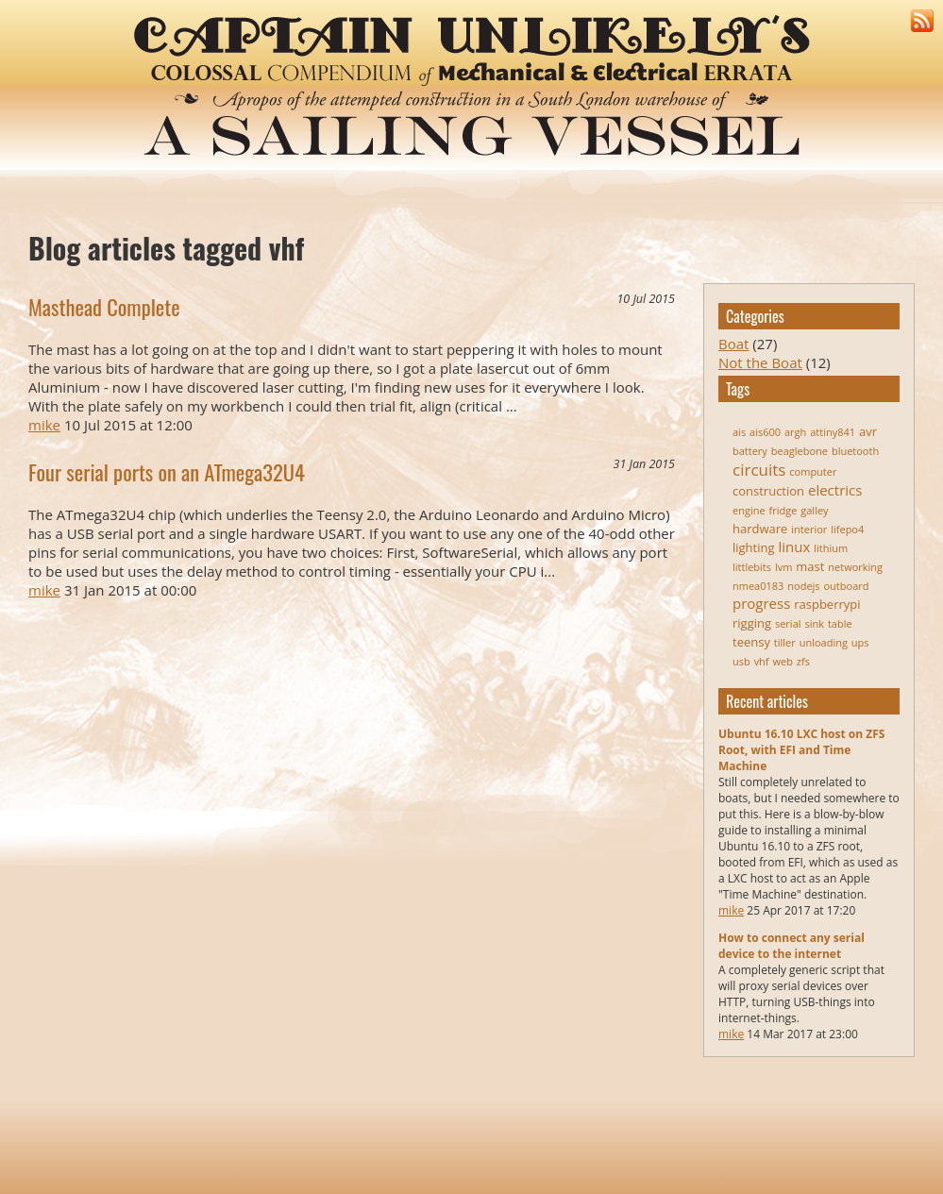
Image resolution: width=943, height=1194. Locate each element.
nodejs (803, 586)
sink (814, 623)
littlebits (752, 567)
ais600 (765, 432)
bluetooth (855, 451)
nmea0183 (758, 586)
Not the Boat (760, 362)
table (840, 623)
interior (809, 529)
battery (750, 451)
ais (739, 432)
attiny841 (832, 432)
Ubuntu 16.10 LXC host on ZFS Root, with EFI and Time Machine (801, 750)
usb (741, 661)
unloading (824, 642)
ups (860, 642)
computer (812, 471)
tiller (785, 642)
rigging (752, 622)
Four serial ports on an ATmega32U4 (166, 472)
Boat (733, 343)
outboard (846, 586)
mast (810, 566)
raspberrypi (827, 604)
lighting (754, 547)
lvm (783, 567)
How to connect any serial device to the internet (791, 946)
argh (795, 432)
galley (814, 510)
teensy (751, 641)
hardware (760, 528)
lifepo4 (847, 529)
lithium (831, 548)
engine (749, 510)
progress (761, 603)
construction (768, 490)
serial (788, 623)
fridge (783, 510)
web (782, 661)
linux (794, 546)
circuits (759, 469)
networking (855, 567)
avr (868, 431)
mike (731, 910)
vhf (761, 661)
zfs (803, 661)
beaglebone (799, 451)
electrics (835, 489)
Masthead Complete (104, 307)
